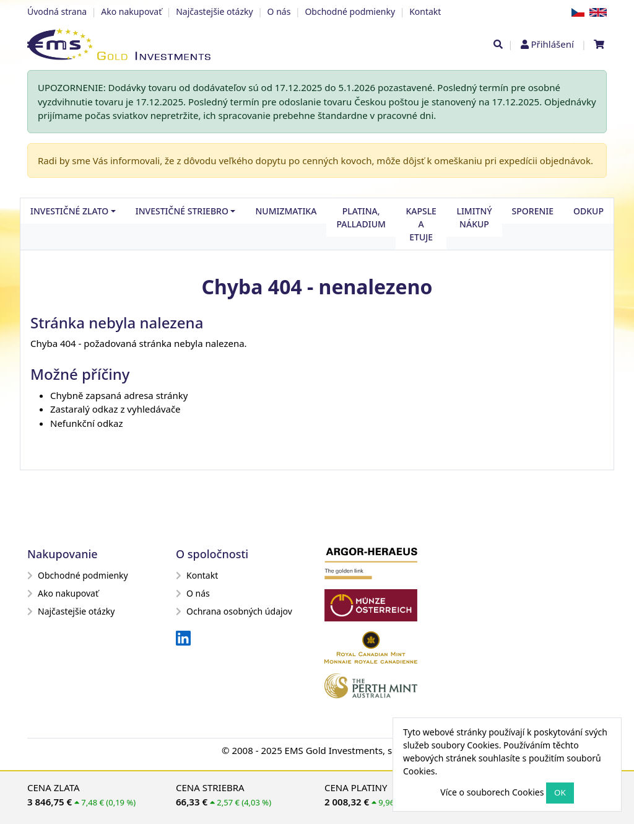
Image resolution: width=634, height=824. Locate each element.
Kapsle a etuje (421, 224)
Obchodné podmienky (350, 11)
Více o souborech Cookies (492, 792)
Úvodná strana (57, 11)
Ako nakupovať (131, 11)
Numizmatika (285, 211)
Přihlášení (552, 44)
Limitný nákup (474, 217)
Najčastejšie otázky (214, 11)
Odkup (588, 211)
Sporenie (533, 211)
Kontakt (425, 11)
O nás (279, 11)
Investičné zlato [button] (69, 211)
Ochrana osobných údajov (234, 611)
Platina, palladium (361, 217)
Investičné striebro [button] (182, 211)
